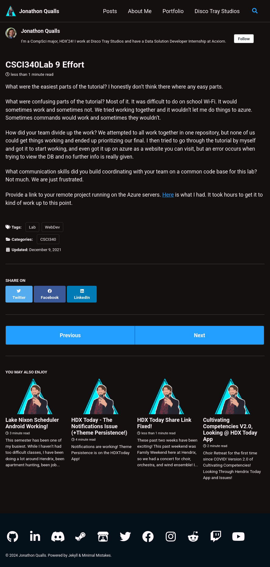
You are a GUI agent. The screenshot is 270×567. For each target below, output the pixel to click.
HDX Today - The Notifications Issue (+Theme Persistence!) (99, 424)
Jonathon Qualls (39, 11)
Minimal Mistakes (97, 553)
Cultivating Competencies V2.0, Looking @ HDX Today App (230, 427)
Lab (32, 230)
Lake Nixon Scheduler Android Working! (32, 421)
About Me (139, 11)
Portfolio (172, 11)
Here (172, 198)
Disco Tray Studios (216, 11)
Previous (70, 332)
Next (199, 332)
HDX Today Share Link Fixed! (164, 421)
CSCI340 (48, 242)
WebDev (52, 230)
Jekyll (73, 553)
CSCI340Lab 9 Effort (44, 65)
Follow (250, 38)
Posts (109, 11)
